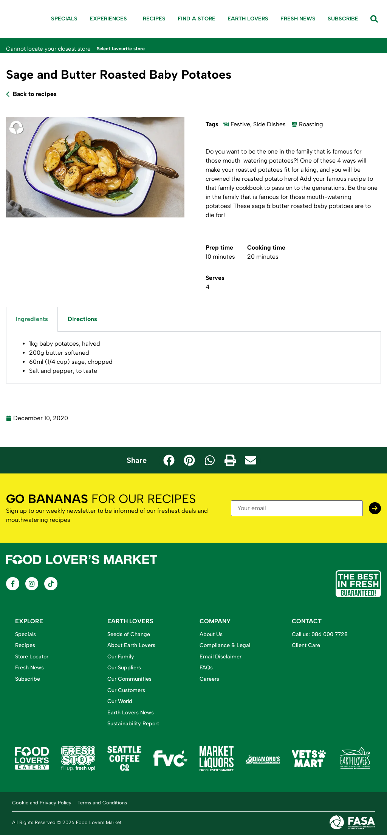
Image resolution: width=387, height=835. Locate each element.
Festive (240, 123)
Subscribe (343, 18)
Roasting (311, 123)
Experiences (110, 19)
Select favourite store (126, 48)
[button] (169, 460)
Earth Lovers (248, 18)
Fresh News (298, 18)
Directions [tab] (82, 318)
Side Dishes (269, 123)
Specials (64, 18)
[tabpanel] (193, 357)
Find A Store (196, 18)
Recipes (154, 18)
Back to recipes (35, 93)
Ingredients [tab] (32, 318)
